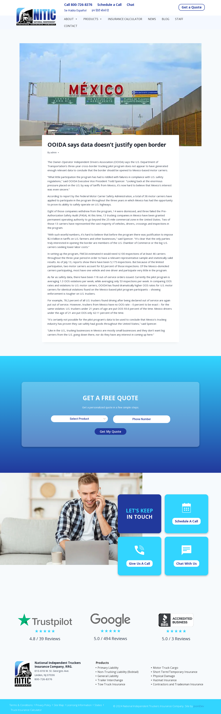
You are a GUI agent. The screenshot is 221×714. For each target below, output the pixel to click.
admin (53, 152)
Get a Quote (192, 7)
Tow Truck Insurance (111, 684)
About (71, 19)
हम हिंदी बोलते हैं (100, 10)
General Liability (108, 676)
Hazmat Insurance (165, 680)
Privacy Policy (43, 705)
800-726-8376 (81, 4)
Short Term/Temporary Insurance (175, 672)
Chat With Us (186, 563)
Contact (71, 26)
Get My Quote (110, 431)
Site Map (59, 705)
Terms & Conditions (21, 705)
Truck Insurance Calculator (26, 710)
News (152, 19)
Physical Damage (164, 676)
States (98, 705)
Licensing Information (79, 705)
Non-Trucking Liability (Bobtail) (118, 672)
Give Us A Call (139, 563)
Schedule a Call (109, 4)
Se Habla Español (75, 10)
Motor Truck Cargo (165, 668)
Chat (130, 4)
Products (92, 19)
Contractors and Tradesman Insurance (178, 684)
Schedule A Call (186, 521)
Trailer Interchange (110, 680)
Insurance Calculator (125, 19)
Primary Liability (108, 668)
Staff (179, 19)
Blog (165, 19)
